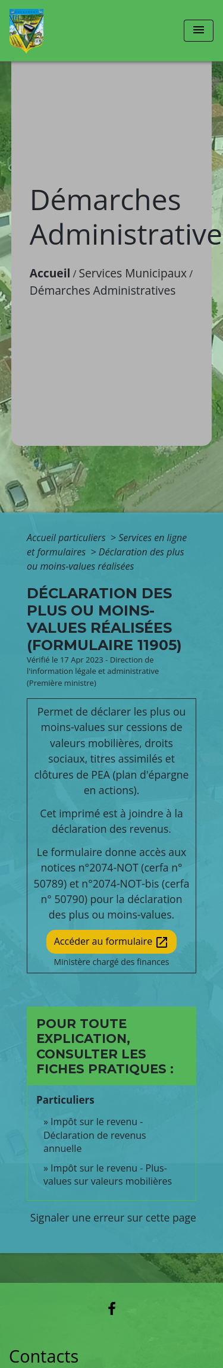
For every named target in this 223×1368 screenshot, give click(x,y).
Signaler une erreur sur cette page (113, 1217)
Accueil (50, 273)
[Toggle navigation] (198, 31)
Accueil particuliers (67, 537)
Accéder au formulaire (111, 942)
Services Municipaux (133, 273)
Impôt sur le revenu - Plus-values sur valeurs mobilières (107, 1174)
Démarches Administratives (103, 290)
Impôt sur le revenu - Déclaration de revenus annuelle (94, 1135)
